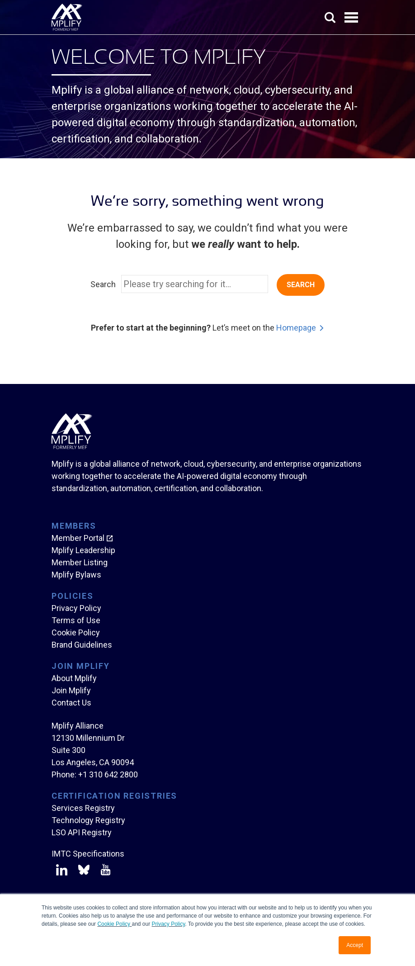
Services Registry (83, 808)
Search (103, 284)
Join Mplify (71, 690)
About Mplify (74, 678)
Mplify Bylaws (76, 574)
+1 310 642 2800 (108, 774)
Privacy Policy (168, 924)
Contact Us (71, 702)
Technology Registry (88, 820)
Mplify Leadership (83, 550)
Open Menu (352, 18)
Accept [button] (354, 945)
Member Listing (80, 562)
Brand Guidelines (82, 644)
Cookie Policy (114, 924)
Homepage (296, 327)
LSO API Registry (82, 832)
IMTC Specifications (88, 853)
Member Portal (78, 538)
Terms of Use (76, 620)
